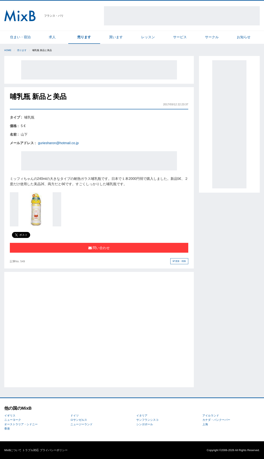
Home (7, 50)
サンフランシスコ (147, 419)
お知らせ (244, 37)
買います (116, 37)
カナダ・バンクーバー (216, 419)
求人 (52, 37)
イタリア (141, 415)
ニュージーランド (81, 424)
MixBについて (12, 450)
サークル (212, 37)
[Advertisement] (182, 15)
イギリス (9, 415)
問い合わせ (99, 248)
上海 (205, 424)
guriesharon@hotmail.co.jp (58, 143)
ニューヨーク (12, 419)
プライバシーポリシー (54, 450)
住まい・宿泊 (20, 37)
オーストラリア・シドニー (21, 424)
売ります (84, 37)
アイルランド (210, 415)
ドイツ (74, 415)
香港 (7, 428)
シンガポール (144, 424)
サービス (180, 37)
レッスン (148, 37)
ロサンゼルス (78, 419)
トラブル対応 (30, 450)
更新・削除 (179, 261)
